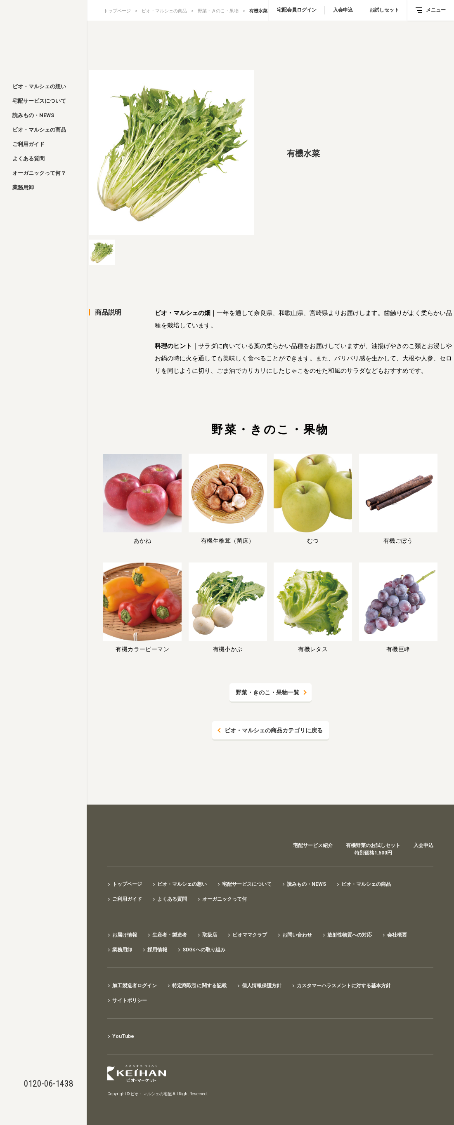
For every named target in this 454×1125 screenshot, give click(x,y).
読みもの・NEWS (33, 115)
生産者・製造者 (169, 935)
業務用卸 (23, 187)
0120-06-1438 (48, 1084)
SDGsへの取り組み (203, 950)
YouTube (123, 1036)
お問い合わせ (297, 935)
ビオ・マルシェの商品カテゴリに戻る (274, 730)
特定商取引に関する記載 (199, 985)
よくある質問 (28, 158)
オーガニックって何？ (39, 173)
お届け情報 (124, 935)
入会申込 (343, 10)
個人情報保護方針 (261, 985)
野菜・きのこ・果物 (218, 11)
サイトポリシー (129, 1000)
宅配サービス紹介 (313, 845)
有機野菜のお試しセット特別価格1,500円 (373, 849)
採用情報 (157, 950)
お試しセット (384, 10)
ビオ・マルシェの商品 (39, 130)
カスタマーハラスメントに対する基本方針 (344, 985)
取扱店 (209, 935)
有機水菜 (258, 11)
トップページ (117, 11)
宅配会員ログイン (297, 10)
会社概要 (397, 935)
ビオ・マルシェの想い (39, 86)
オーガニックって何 (224, 899)
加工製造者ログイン (134, 985)
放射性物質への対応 (349, 935)
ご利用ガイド (28, 144)
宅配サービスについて (39, 101)
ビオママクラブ (249, 935)
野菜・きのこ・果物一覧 (267, 692)
